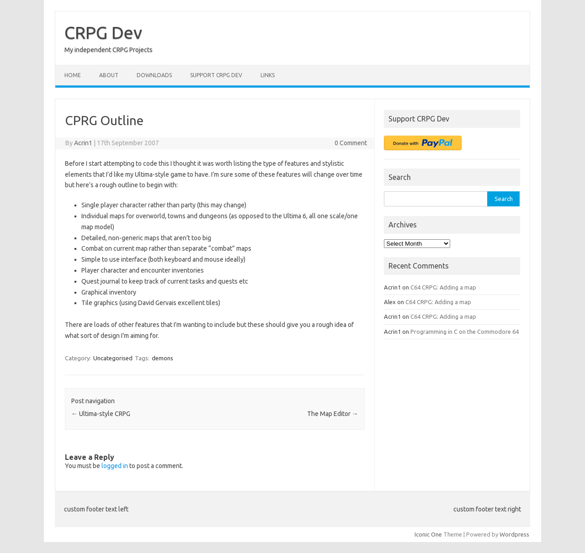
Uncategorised (113, 358)
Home (72, 75)
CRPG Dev (103, 32)
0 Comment (351, 143)
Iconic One (428, 534)
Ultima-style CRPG (100, 413)
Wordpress (514, 534)
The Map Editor (332, 413)
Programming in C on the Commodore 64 (464, 331)
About (108, 75)
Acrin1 (83, 143)
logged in (114, 465)
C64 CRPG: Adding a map (443, 287)
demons (162, 358)
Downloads (154, 75)
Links (268, 75)
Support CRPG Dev (216, 75)
